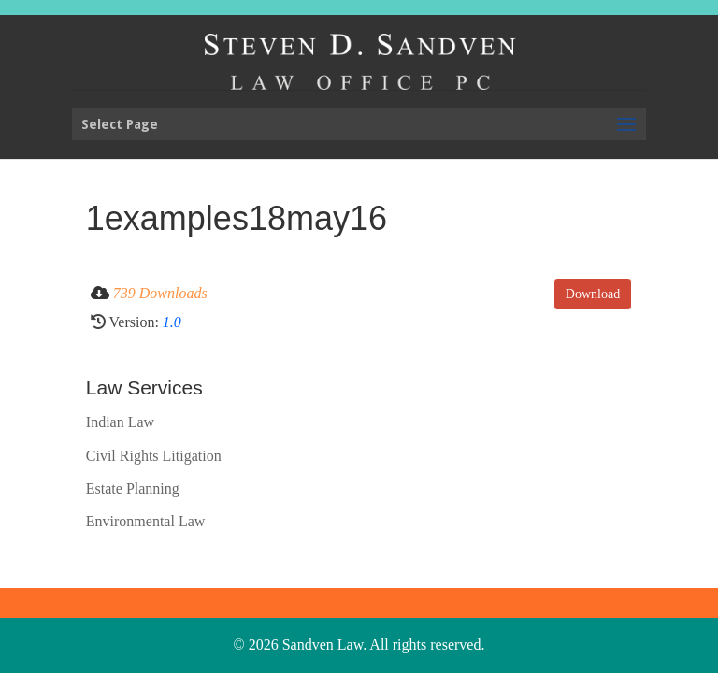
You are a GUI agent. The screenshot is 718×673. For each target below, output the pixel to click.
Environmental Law (146, 521)
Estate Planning (133, 488)
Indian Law (120, 422)
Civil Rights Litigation (154, 456)
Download (593, 294)
